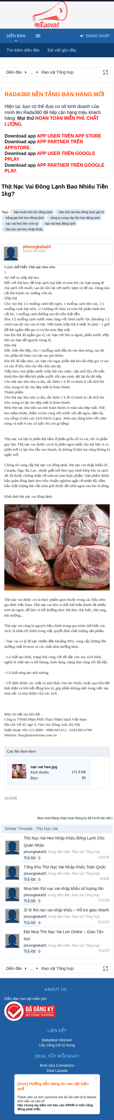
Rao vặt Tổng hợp (85, 852)
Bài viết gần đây (62, 50)
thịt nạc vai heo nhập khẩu (23, 229)
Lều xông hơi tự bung (57, 1045)
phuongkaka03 (37, 246)
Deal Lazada (57, 1070)
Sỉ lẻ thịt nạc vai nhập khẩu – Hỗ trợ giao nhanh (66, 910)
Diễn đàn (16, 36)
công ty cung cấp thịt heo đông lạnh (74, 217)
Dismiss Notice (96, 1078)
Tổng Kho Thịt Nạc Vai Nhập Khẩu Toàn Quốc (65, 867)
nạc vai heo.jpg (44, 767)
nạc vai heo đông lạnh (59, 223)
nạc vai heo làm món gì (21, 223)
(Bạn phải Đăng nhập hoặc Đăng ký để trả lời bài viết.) (75, 818)
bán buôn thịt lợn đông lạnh (32, 212)
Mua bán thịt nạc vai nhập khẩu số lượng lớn (63, 888)
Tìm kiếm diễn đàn (23, 50)
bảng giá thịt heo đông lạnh (24, 217)
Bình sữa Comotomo (57, 1065)
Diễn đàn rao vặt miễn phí (25, 999)
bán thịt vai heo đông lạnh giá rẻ (80, 212)
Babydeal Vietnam (57, 1040)
